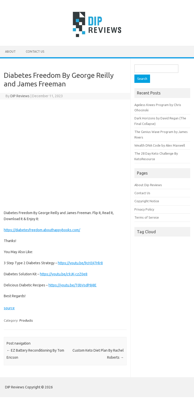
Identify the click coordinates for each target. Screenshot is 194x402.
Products (26, 320)
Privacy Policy (144, 209)
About (10, 51)
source (9, 308)
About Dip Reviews (148, 185)
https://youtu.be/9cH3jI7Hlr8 (80, 263)
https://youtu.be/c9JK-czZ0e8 (63, 274)
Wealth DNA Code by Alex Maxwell (159, 145)
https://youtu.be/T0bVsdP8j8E (72, 285)
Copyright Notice (146, 201)
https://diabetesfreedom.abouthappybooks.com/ (42, 230)
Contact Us (35, 51)
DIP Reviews (20, 96)
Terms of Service (146, 217)
